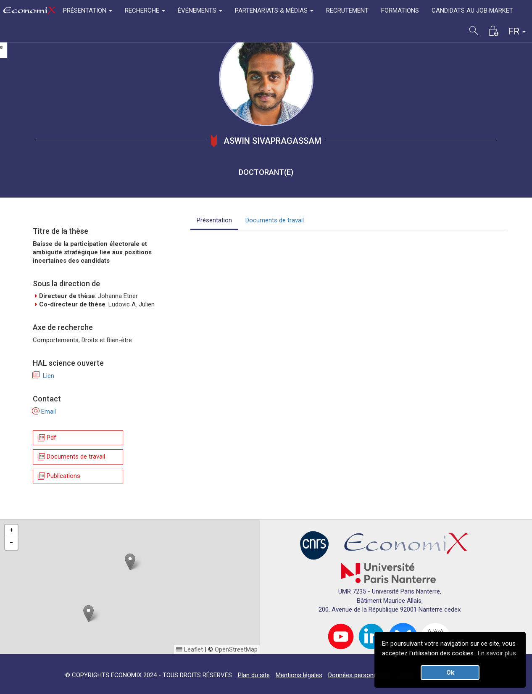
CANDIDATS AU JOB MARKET (472, 10)
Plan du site (254, 675)
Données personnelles (359, 675)
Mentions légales (299, 675)
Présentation (214, 220)
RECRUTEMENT (347, 10)
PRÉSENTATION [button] (87, 10)
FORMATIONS (400, 10)
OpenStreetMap (236, 649)
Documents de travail (71, 457)
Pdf (46, 438)
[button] (130, 561)
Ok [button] (450, 672)
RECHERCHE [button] (145, 10)
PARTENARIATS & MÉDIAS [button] (274, 10)
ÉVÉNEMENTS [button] (200, 10)
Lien (43, 376)
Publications (58, 476)
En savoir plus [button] (497, 653)
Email (44, 411)
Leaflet (189, 649)
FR (517, 31)
